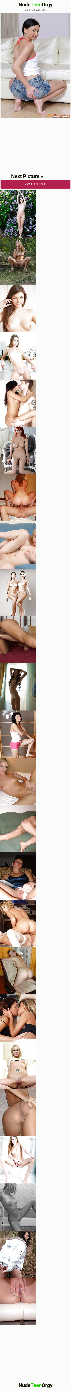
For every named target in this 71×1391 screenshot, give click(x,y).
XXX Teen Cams (35, 184)
